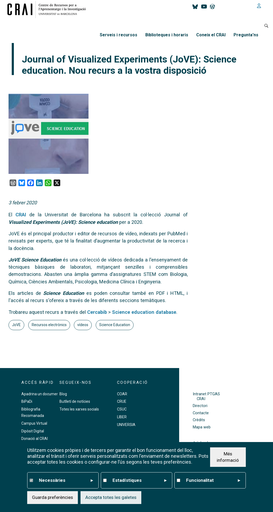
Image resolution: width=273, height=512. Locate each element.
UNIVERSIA (126, 425)
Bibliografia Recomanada (32, 412)
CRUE (121, 401)
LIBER (122, 417)
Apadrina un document (40, 394)
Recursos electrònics (49, 325)
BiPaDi (26, 401)
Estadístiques (140, 480)
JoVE (16, 325)
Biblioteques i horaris (166, 34)
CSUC (122, 409)
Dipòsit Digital (32, 431)
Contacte (201, 413)
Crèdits (199, 420)
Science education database (144, 312)
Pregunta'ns (246, 34)
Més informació (228, 457)
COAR (122, 394)
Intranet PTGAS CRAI (206, 396)
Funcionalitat (213, 480)
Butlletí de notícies (74, 401)
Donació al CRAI (34, 438)
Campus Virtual (34, 423)
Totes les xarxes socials (79, 409)
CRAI (22, 214)
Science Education (114, 325)
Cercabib (97, 312)
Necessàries (66, 480)
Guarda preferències (52, 497)
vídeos (82, 325)
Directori (200, 406)
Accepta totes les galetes (110, 497)
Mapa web (202, 427)
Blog (63, 394)
